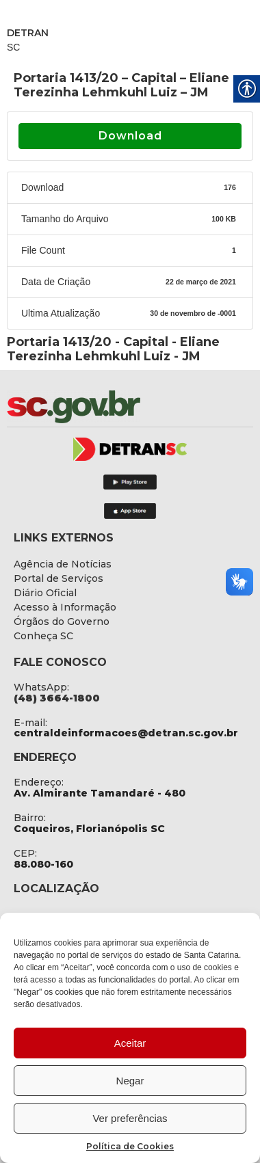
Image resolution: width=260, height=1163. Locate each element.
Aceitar (130, 1043)
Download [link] (130, 135)
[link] (109, 406)
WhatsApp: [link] (41, 687)
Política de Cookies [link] (130, 1146)
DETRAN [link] (28, 33)
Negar (130, 1080)
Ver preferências (129, 1118)
